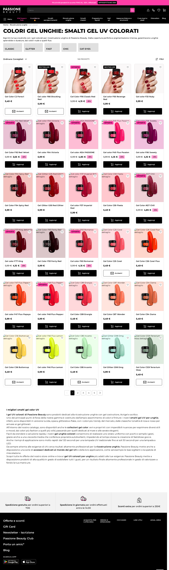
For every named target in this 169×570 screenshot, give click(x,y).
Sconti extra (124, 506)
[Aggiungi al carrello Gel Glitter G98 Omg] (116, 382)
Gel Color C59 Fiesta (113, 205)
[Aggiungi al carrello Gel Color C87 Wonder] (116, 326)
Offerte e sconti (14, 520)
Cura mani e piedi (142, 19)
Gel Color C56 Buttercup (17, 367)
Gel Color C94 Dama (146, 314)
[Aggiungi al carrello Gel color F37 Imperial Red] (83, 220)
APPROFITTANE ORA (107, 3)
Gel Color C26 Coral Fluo (148, 261)
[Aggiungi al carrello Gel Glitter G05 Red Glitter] (51, 220)
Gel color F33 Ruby (145, 96)
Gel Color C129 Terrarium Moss (148, 368)
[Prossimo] (100, 392)
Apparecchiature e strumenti (123, 19)
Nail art (108, 19)
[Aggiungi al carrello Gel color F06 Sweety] (149, 164)
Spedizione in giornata (72, 505)
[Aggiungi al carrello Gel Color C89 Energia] (83, 326)
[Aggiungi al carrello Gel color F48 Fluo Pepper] (51, 326)
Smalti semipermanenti (50, 19)
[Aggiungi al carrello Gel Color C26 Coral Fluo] (149, 273)
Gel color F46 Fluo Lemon (50, 367)
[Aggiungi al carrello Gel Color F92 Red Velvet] (18, 164)
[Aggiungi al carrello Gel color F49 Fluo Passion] (116, 164)
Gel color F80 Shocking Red (49, 97)
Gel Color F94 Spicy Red (17, 205)
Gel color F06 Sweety (146, 152)
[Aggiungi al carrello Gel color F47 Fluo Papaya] (18, 326)
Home (5, 25)
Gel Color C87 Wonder (114, 314)
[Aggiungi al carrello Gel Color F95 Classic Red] (83, 111)
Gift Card (9, 526)
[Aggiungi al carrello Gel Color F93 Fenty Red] (51, 273)
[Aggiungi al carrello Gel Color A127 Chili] (149, 220)
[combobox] (81, 10)
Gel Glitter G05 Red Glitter (50, 205)
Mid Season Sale (21, 19)
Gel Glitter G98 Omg (113, 367)
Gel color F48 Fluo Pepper (50, 314)
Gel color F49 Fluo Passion (116, 152)
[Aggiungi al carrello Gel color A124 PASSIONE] (83, 164)
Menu (7, 19)
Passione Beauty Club (18, 538)
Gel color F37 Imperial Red (81, 206)
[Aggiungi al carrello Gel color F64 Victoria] (51, 164)
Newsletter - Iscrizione (18, 532)
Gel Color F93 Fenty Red (49, 261)
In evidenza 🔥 (34, 19)
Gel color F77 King (14, 261)
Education (155, 18)
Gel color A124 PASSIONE (82, 152)
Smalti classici (83, 19)
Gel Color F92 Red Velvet (17, 152)
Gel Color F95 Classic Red (82, 96)
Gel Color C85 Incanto (81, 367)
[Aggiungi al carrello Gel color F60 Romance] (83, 273)
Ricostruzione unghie (68, 19)
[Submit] (132, 10)
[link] (66, 392)
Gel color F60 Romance (81, 261)
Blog (164, 18)
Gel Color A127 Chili (145, 205)
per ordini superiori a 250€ (145, 506)
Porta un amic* (13, 544)
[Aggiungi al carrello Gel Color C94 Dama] (149, 326)
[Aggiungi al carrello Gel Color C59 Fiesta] (116, 220)
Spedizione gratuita (16, 505)
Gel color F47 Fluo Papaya (18, 314)
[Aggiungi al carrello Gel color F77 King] (18, 273)
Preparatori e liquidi (97, 19)
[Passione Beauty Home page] (12, 10)
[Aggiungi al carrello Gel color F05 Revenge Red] (116, 111)
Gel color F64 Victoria (48, 152)
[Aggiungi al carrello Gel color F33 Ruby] (149, 111)
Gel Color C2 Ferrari (14, 96)
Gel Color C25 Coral (112, 261)
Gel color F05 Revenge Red (114, 97)
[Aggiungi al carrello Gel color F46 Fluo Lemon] (51, 382)
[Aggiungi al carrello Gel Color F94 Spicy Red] (18, 220)
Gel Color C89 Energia (81, 314)
